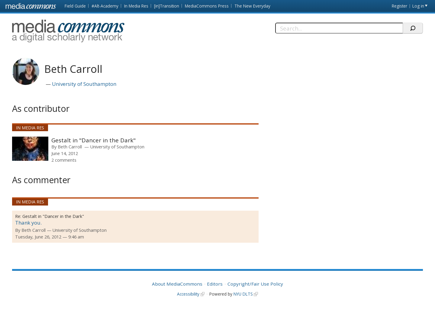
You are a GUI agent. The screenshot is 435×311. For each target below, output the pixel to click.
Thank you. (28, 222)
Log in (418, 6)
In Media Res (136, 6)
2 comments (63, 160)
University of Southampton (84, 83)
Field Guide (75, 6)
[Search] (339, 28)
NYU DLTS (243, 294)
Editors (215, 284)
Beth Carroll (70, 147)
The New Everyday (252, 6)
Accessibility (188, 294)
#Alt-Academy (105, 6)
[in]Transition (166, 6)
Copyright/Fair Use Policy (255, 284)
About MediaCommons (177, 284)
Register (399, 6)
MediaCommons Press (207, 6)
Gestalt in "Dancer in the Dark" (93, 140)
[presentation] (30, 149)
